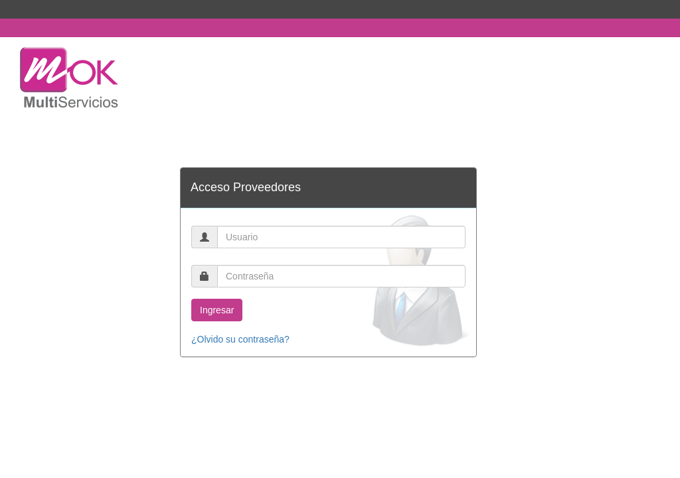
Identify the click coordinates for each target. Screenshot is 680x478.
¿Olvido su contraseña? (240, 339)
